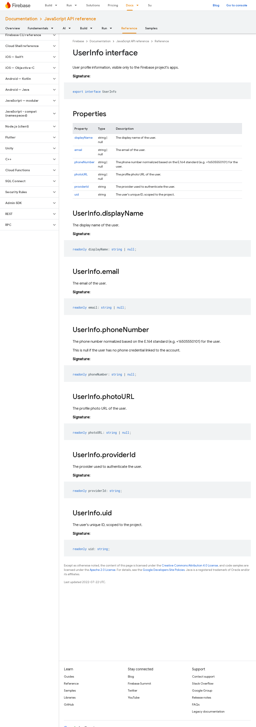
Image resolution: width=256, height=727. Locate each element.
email (78, 150)
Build (48, 5)
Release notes (201, 697)
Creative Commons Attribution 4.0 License (190, 565)
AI (64, 28)
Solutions (93, 5)
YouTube (133, 697)
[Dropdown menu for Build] (57, 5)
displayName (83, 138)
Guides (69, 676)
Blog (216, 5)
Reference (162, 41)
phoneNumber (84, 162)
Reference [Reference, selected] (129, 28)
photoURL (81, 174)
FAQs (195, 704)
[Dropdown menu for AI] (71, 28)
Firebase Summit (139, 683)
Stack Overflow (202, 683)
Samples (151, 28)
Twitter (132, 690)
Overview (12, 28)
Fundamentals (38, 28)
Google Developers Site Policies (164, 570)
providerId (81, 187)
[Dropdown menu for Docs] (139, 5)
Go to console (236, 5)
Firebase (78, 41)
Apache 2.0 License (102, 570)
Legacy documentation (208, 711)
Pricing (113, 5)
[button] (26, 35)
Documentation (21, 19)
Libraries (70, 697)
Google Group (202, 690)
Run (69, 5)
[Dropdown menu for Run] (77, 5)
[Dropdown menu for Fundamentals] (53, 28)
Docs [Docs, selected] (130, 5)
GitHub (69, 704)
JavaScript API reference (70, 19)
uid (76, 194)
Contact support (203, 676)
